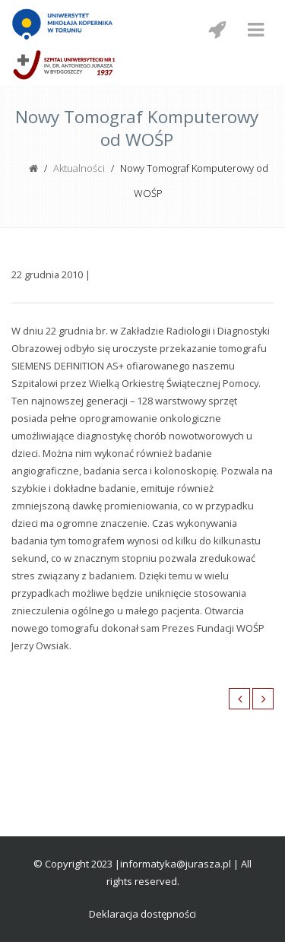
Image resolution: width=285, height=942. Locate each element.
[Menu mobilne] (255, 29)
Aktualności (79, 168)
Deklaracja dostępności (142, 914)
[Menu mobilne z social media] (216, 29)
